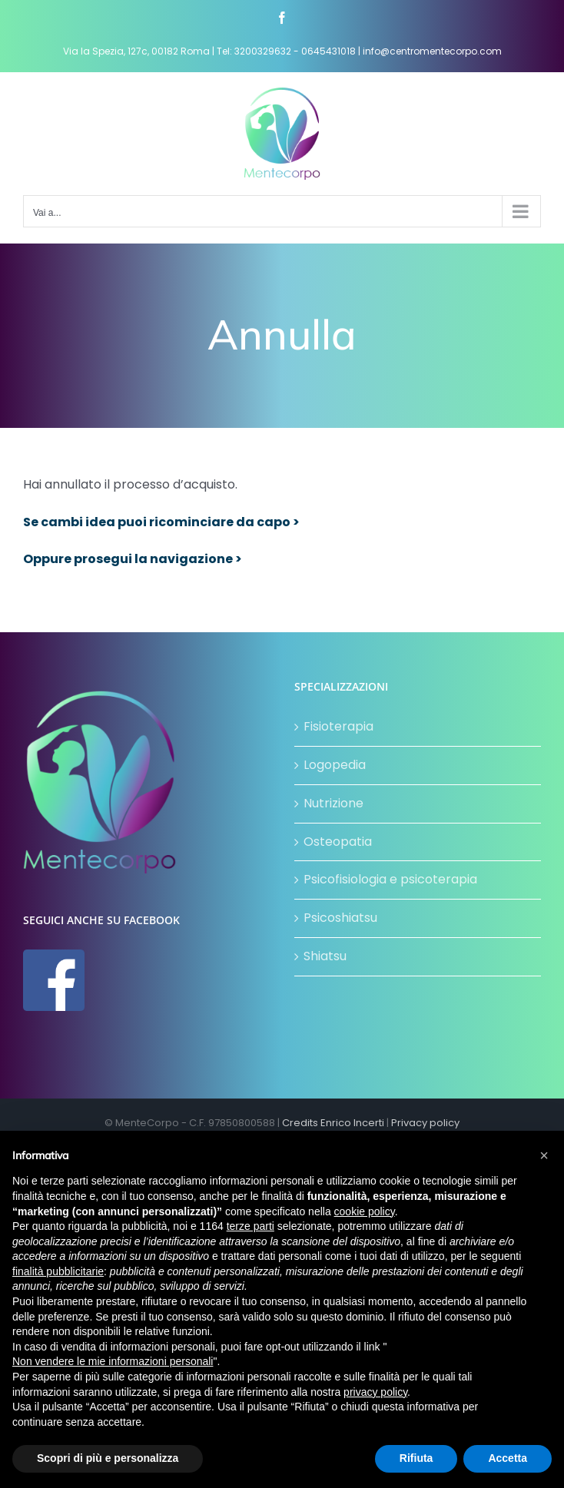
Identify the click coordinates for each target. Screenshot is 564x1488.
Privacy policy (425, 1122)
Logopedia (335, 765)
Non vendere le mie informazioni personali (112, 1361)
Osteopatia (338, 841)
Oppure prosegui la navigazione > (132, 559)
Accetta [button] (507, 1458)
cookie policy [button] (364, 1211)
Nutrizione (333, 803)
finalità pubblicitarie (58, 1271)
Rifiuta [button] (416, 1458)
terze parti (250, 1226)
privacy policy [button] (375, 1392)
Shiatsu (325, 956)
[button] (544, 1155)
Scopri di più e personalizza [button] (107, 1458)
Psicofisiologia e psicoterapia (390, 879)
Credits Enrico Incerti (333, 1122)
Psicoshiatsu (340, 917)
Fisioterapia (338, 726)
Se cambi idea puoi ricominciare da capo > (161, 522)
